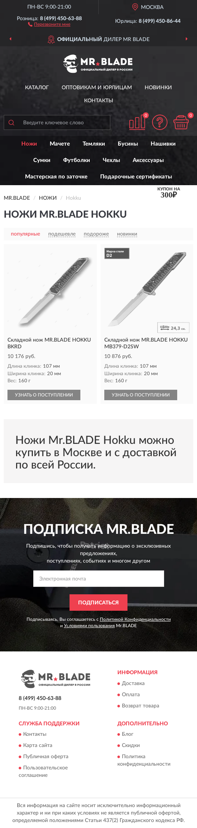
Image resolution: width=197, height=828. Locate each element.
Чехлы (111, 160)
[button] (49, 24)
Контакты (98, 100)
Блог (127, 734)
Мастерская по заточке (56, 177)
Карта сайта (37, 745)
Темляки (94, 144)
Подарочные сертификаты (136, 177)
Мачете (60, 144)
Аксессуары (148, 160)
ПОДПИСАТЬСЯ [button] (98, 603)
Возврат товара (140, 706)
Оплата (131, 694)
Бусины (128, 144)
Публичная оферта (45, 756)
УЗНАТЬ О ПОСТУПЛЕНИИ (44, 395)
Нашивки (163, 144)
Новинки (158, 87)
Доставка (133, 683)
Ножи (29, 144)
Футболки (76, 160)
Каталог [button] (37, 87)
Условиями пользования (89, 625)
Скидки (131, 745)
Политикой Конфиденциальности (135, 619)
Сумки (41, 160)
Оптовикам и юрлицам (97, 87)
